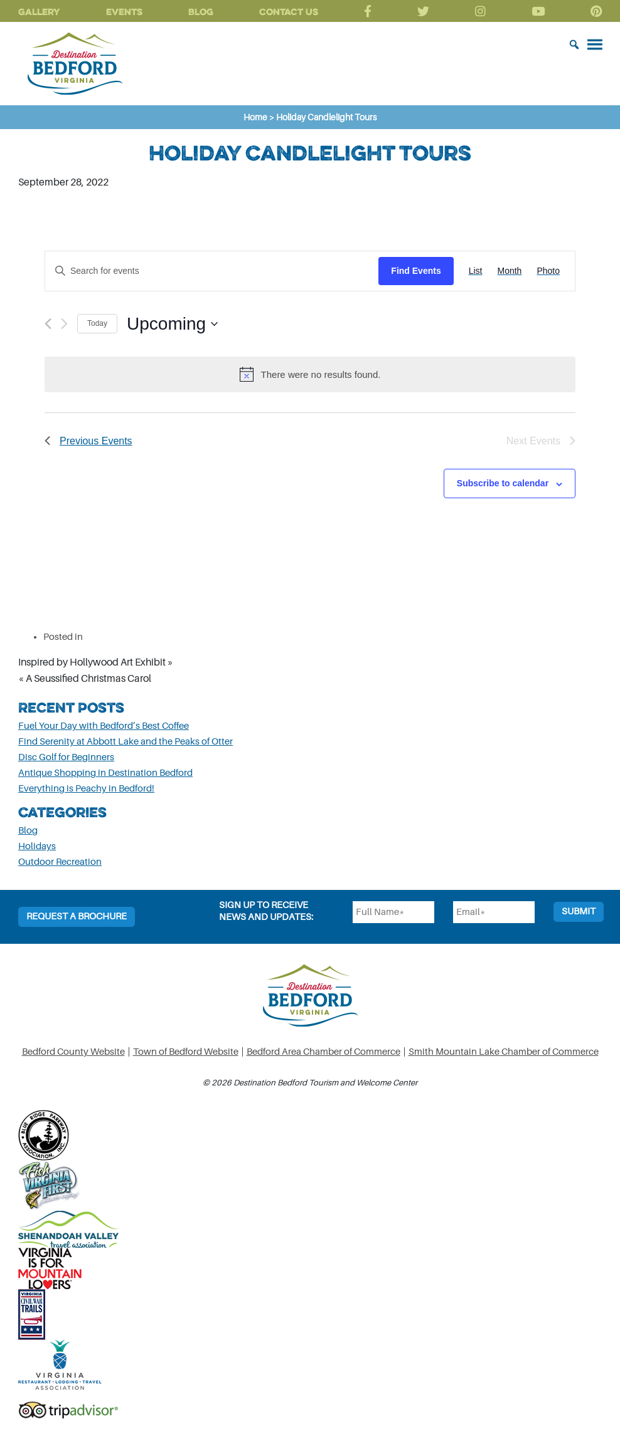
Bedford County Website (73, 1052)
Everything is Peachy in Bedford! (86, 788)
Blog (200, 12)
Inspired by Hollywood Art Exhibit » (95, 662)
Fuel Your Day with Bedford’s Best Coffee (103, 726)
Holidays (37, 846)
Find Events (416, 271)
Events (124, 12)
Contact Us (288, 12)
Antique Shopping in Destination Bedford (105, 773)
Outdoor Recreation (60, 862)
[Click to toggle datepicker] (172, 324)
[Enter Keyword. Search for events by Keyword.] (211, 271)
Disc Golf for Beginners (66, 757)
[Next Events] (64, 324)
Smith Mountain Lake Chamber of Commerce (504, 1052)
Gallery (39, 12)
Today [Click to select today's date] (97, 323)
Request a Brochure (76, 916)
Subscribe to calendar (502, 483)
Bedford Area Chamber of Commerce (323, 1052)
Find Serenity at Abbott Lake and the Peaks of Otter (125, 741)
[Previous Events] (48, 324)
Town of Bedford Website (185, 1052)
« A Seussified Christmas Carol (84, 678)
